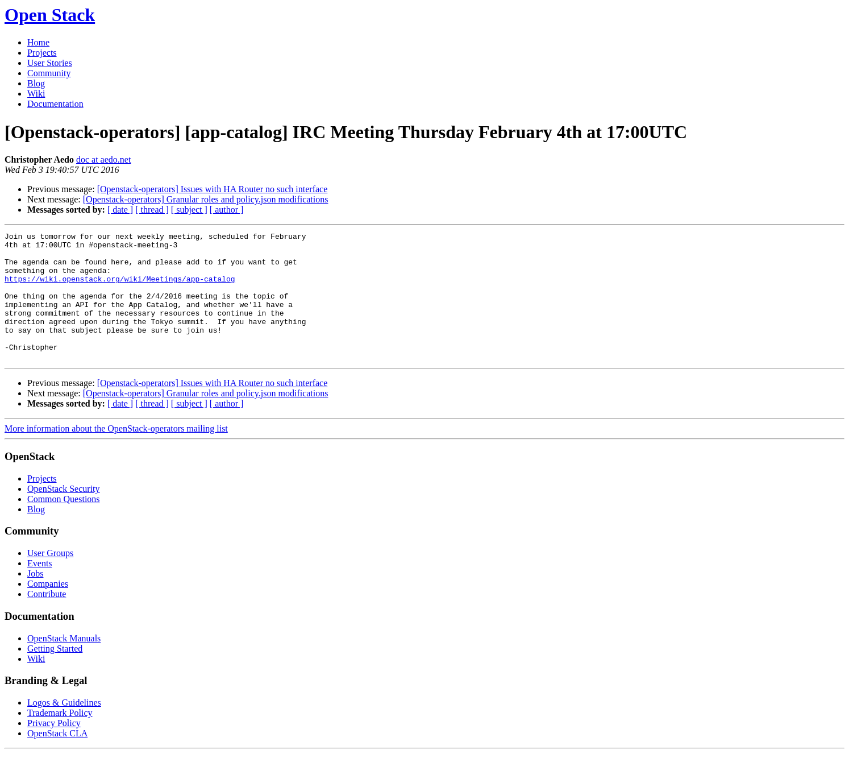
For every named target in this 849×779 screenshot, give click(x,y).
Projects (42, 52)
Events (39, 589)
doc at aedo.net (103, 159)
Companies (47, 609)
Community (48, 73)
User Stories (49, 63)
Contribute (46, 619)
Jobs (35, 599)
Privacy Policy (54, 748)
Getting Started (54, 674)
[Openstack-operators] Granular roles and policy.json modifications (205, 199)
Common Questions (63, 524)
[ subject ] (189, 209)
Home (38, 42)
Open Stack (50, 15)
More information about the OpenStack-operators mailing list (116, 454)
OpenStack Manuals (64, 664)
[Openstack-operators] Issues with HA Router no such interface (212, 189)
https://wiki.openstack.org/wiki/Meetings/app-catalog (120, 289)
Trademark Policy (60, 738)
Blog (36, 83)
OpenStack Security (63, 514)
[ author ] (227, 209)
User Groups (50, 578)
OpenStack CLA (57, 759)
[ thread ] (152, 209)
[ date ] (120, 209)
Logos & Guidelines (64, 728)
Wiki (36, 93)
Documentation (55, 104)
